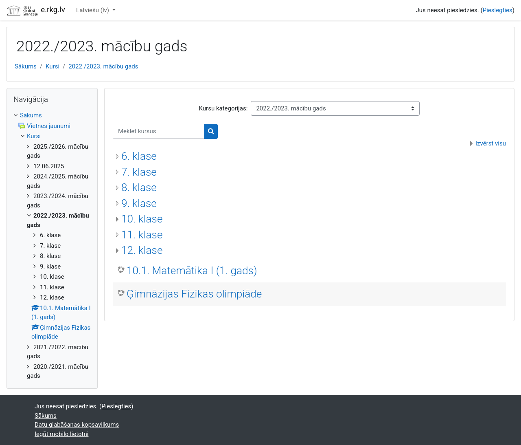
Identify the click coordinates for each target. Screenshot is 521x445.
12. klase (141, 250)
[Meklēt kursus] (158, 131)
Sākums (26, 66)
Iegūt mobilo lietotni (61, 434)
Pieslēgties (497, 10)
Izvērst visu (490, 143)
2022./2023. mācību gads (103, 66)
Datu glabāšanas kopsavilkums (77, 424)
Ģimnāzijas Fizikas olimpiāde (194, 294)
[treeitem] (52, 246)
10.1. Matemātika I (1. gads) (192, 270)
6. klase (139, 156)
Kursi (52, 66)
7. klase (139, 172)
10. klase (141, 219)
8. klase (139, 187)
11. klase (141, 235)
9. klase (139, 203)
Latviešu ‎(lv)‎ (93, 10)
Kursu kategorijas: (223, 108)
